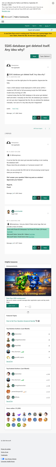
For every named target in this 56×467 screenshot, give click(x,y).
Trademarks (4, 455)
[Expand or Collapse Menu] (3, 22)
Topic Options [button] (44, 56)
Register (27, 25)
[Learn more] (12, 305)
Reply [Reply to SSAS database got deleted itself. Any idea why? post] (45, 117)
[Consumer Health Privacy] (28, 461)
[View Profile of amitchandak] (18, 211)
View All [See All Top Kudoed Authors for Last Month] (9, 401)
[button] (34, 56)
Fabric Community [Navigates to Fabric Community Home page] (21, 17)
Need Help (15, 108)
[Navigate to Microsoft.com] (7, 17)
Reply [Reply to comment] (45, 198)
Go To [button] (46, 26)
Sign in (34, 25)
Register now (6, 11)
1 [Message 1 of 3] (12, 113)
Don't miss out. (41, 35)
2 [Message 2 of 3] (12, 243)
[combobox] (40, 30)
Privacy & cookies (6, 449)
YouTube (10, 232)
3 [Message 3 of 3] (12, 193)
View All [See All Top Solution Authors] (9, 361)
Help (40, 25)
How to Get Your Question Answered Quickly (21, 321)
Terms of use (4, 452)
